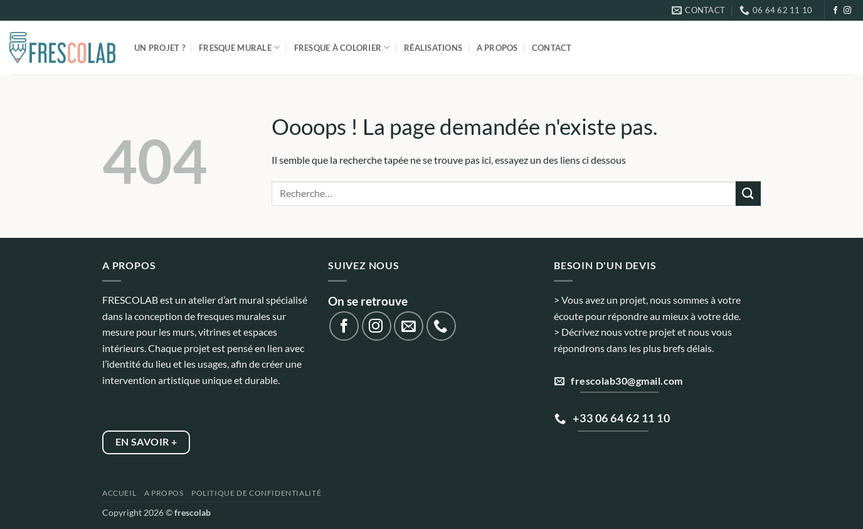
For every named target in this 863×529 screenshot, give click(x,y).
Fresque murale (239, 47)
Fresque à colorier (342, 47)
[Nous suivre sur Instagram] (847, 10)
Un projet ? (159, 48)
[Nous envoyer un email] (408, 326)
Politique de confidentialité (256, 493)
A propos (497, 48)
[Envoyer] (748, 193)
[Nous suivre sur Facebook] (835, 10)
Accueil (119, 493)
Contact (552, 48)
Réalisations (433, 48)
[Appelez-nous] (441, 326)
